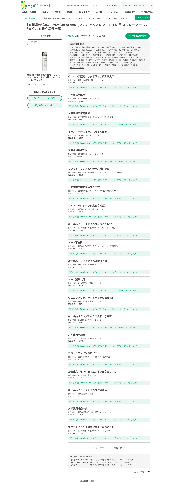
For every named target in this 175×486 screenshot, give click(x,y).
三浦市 (104, 60)
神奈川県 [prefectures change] (44, 42)
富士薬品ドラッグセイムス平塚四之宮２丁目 (92, 371)
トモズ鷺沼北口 (76, 279)
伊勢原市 (133, 60)
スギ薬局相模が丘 (78, 150)
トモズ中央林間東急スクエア (84, 187)
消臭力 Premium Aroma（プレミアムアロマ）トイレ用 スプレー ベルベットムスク (101, 460)
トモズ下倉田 (75, 242)
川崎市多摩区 (122, 55)
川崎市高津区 (110, 55)
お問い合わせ (147, 5)
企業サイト (127, 5)
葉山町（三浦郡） (99, 63)
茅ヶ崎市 (89, 60)
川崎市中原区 (98, 55)
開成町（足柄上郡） (95, 65)
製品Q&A (137, 5)
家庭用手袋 (84, 12)
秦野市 (111, 60)
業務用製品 (71, 5)
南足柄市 (80, 63)
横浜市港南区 (124, 50)
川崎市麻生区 (75, 58)
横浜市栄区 (97, 52)
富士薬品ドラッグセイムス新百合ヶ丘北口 (91, 224)
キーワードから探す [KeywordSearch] (44, 98)
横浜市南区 (121, 47)
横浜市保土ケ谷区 (134, 47)
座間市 (72, 63)
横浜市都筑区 (131, 52)
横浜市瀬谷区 (85, 52)
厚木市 (118, 60)
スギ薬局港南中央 (78, 408)
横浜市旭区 (135, 50)
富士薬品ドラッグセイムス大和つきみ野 (90, 316)
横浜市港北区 (99, 50)
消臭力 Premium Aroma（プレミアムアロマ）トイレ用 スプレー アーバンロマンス (101, 462)
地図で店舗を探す (137, 36)
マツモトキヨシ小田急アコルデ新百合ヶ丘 (91, 427)
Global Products (83, 5)
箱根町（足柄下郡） (112, 65)
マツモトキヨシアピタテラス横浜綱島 (88, 168)
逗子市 (97, 60)
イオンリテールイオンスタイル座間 (87, 131)
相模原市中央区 (100, 58)
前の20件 (98, 447)
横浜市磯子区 (75, 50)
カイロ (99, 12)
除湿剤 (70, 12)
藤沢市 (72, 60)
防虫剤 (58, 12)
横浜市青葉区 (119, 52)
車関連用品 (130, 12)
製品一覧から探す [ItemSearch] (44, 105)
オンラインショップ (114, 5)
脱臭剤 (45, 12)
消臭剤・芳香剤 (29, 12)
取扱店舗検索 (30, 18)
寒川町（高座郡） (115, 63)
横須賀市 (123, 58)
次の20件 (120, 447)
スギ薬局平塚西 (76, 95)
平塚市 (131, 58)
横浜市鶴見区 (75, 47)
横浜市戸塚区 (111, 50)
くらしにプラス (97, 5)
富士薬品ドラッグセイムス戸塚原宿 (87, 390)
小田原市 (80, 60)
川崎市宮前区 (134, 55)
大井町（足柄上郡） (77, 65)
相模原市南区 (113, 58)
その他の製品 (147, 12)
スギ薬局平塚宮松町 (79, 113)
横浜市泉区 (107, 52)
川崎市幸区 (86, 55)
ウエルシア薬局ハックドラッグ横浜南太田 (91, 76)
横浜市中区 (110, 47)
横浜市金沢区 (87, 50)
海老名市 (142, 60)
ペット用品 (113, 12)
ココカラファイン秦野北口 (82, 353)
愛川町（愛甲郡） (77, 68)
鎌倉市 (138, 58)
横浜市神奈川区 (88, 47)
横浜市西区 (100, 47)
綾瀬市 (88, 63)
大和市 (125, 60)
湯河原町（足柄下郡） (130, 65)
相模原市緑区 (87, 58)
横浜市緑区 (74, 52)
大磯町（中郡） (130, 63)
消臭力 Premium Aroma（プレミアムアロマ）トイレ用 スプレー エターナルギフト (101, 465)
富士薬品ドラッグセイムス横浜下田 (87, 261)
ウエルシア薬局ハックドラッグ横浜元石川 (91, 298)
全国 (40, 18)
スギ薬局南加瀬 (76, 334)
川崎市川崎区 (75, 55)
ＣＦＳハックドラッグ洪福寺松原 (86, 205)
